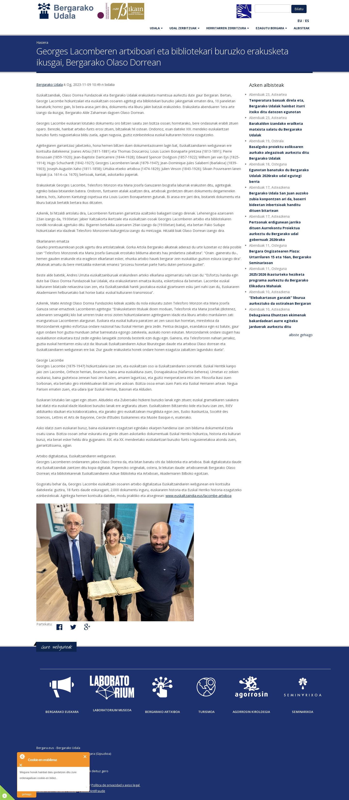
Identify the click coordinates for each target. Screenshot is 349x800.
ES (307, 20)
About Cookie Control (22, 756)
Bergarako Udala (49, 84)
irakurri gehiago (26, 791)
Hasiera (42, 42)
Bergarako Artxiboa (162, 712)
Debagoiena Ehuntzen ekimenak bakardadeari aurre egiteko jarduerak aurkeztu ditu (277, 321)
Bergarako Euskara (62, 712)
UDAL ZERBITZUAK (184, 28)
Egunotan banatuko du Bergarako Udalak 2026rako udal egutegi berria (279, 176)
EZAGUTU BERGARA (271, 28)
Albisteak (301, 28)
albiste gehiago (301, 335)
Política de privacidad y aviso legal (115, 785)
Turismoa (206, 712)
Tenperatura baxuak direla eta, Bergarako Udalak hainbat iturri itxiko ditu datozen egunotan (277, 106)
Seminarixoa (302, 712)
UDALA (156, 28)
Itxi (85, 756)
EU (300, 20)
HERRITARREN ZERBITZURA (227, 28)
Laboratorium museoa (112, 710)
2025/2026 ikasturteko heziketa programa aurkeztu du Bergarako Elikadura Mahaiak (278, 280)
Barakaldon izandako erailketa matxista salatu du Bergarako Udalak (276, 129)
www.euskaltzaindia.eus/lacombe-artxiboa (198, 495)
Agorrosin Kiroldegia (251, 712)
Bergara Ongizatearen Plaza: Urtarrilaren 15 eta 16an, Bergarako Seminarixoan (280, 257)
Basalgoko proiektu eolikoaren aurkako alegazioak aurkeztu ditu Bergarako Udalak (279, 152)
